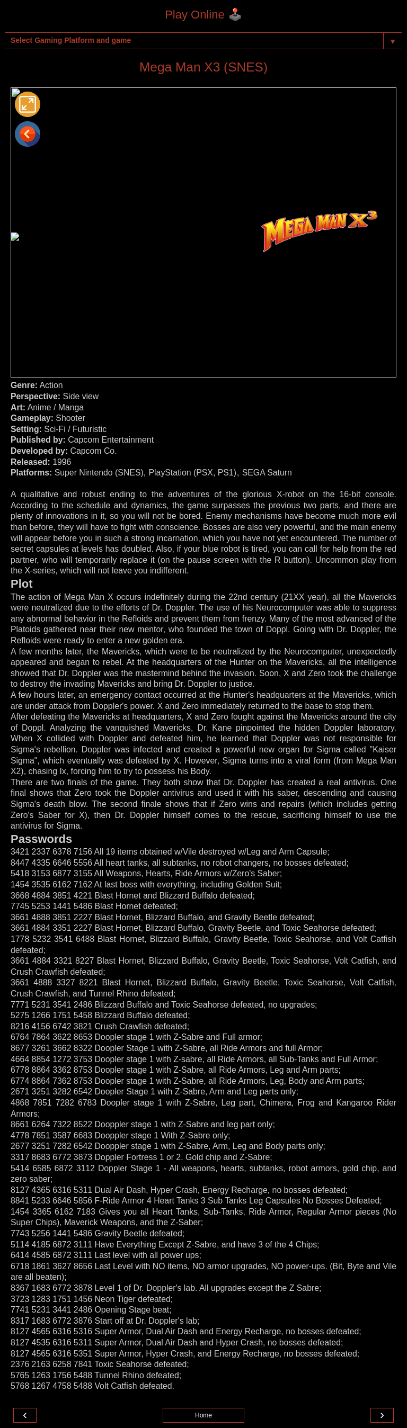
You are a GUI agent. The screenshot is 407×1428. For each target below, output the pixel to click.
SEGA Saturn (267, 472)
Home (203, 1415)
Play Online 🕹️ (203, 14)
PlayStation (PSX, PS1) (192, 472)
